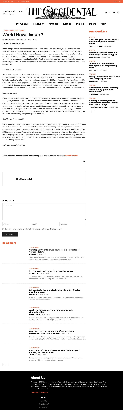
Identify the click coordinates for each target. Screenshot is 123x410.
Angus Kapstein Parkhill (98, 107)
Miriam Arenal (34, 315)
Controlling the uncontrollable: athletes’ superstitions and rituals (104, 41)
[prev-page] (3, 364)
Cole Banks (93, 81)
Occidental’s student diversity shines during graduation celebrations (103, 89)
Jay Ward (33, 355)
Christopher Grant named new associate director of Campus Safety (54, 251)
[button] (118, 12)
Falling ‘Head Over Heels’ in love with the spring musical (104, 77)
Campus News (34, 247)
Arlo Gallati (94, 94)
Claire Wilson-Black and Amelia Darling (44, 334)
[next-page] (7, 364)
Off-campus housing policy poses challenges (51, 271)
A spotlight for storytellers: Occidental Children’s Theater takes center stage (103, 102)
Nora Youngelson (96, 46)
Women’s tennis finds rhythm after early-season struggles (103, 53)
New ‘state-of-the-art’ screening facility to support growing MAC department (54, 351)
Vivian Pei (32, 254)
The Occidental (9, 39)
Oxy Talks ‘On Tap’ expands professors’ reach (51, 331)
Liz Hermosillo (94, 57)
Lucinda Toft (34, 273)
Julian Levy (93, 70)
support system (71, 155)
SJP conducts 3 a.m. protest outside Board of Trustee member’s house (54, 291)
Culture (92, 74)
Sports (92, 37)
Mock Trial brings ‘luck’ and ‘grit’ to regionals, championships (51, 311)
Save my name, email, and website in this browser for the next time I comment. (33, 229)
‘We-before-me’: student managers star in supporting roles (103, 65)
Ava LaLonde (34, 295)
